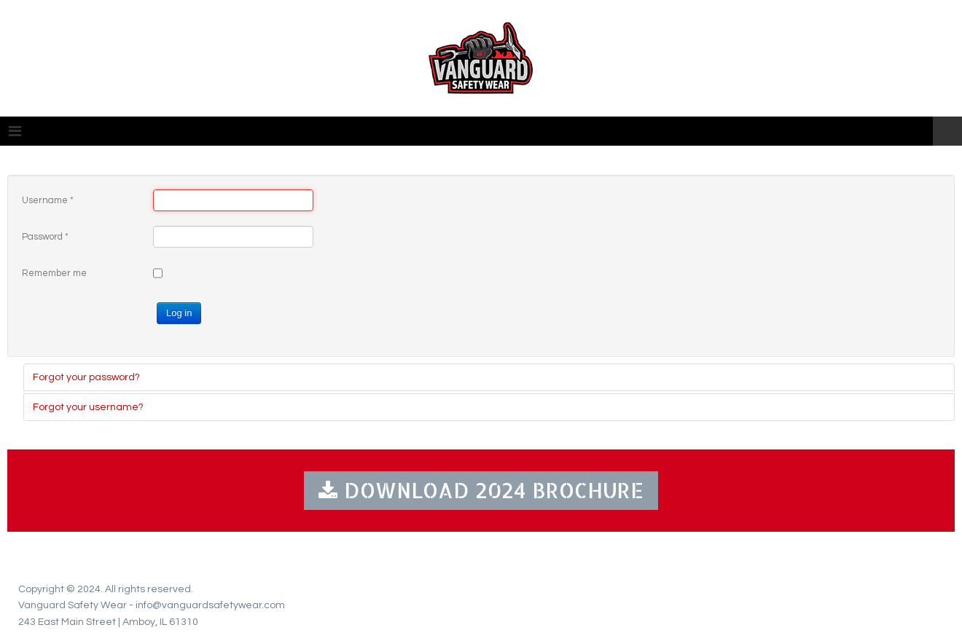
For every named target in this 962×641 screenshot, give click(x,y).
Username (48, 200)
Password (45, 237)
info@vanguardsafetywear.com (210, 605)
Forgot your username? (88, 407)
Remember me (54, 273)
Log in (179, 312)
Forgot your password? (86, 377)
